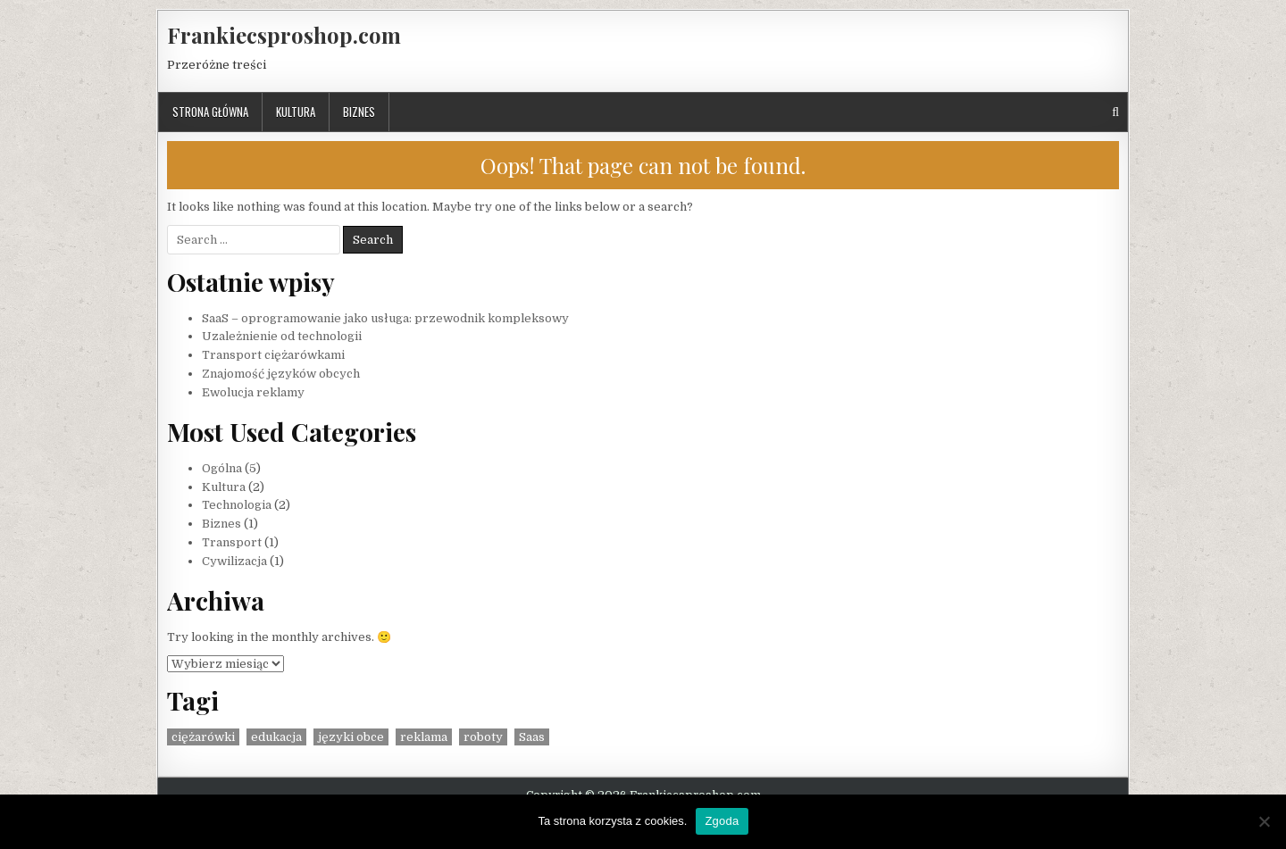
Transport (232, 542)
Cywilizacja (234, 561)
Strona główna (210, 112)
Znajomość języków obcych (281, 373)
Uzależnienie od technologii (282, 336)
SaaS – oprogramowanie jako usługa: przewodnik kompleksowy (385, 318)
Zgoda (722, 821)
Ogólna (222, 468)
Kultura (295, 112)
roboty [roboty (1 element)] (483, 737)
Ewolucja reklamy (253, 392)
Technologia (236, 505)
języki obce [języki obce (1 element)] (351, 737)
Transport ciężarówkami (273, 355)
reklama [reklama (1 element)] (423, 737)
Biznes (359, 112)
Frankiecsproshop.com (284, 35)
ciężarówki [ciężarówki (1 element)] (203, 737)
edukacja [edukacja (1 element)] (276, 737)
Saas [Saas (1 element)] (532, 737)
